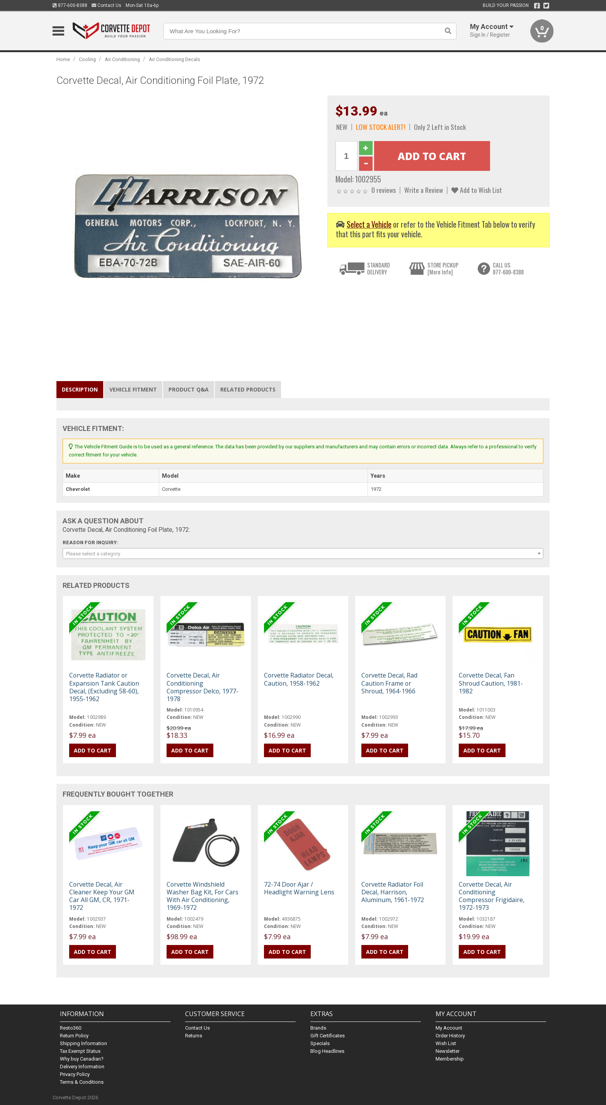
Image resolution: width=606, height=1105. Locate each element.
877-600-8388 (70, 5)
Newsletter (448, 1051)
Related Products (248, 389)
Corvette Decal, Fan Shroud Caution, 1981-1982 (491, 683)
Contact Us (106, 5)
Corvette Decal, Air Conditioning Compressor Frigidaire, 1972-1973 (491, 896)
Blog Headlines (327, 1051)
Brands (318, 1028)
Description (80, 389)
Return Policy (74, 1036)
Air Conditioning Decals (174, 59)
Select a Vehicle (369, 224)
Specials (320, 1043)
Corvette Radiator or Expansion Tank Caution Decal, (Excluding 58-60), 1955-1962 (104, 687)
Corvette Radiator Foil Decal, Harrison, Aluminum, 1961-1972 (392, 892)
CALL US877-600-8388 (508, 268)
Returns (193, 1036)
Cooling (87, 59)
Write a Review (423, 190)
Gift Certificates (327, 1036)
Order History (450, 1036)
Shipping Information (83, 1043)
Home (63, 59)
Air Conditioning (122, 59)
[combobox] (303, 553)
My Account (449, 1028)
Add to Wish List (476, 190)
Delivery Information (82, 1066)
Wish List (446, 1043)
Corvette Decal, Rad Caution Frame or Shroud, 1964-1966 (389, 683)
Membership (450, 1059)
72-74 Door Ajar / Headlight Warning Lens (299, 888)
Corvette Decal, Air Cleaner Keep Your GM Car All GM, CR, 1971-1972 (101, 896)
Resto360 (70, 1028)
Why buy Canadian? (82, 1059)
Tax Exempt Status (80, 1051)
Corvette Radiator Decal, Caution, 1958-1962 (299, 679)
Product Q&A (189, 389)
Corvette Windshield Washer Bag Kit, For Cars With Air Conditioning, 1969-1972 (202, 896)
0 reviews (383, 190)
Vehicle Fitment (133, 389)
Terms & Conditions (82, 1082)
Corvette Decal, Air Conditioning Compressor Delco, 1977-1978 (202, 687)
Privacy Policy (75, 1074)
